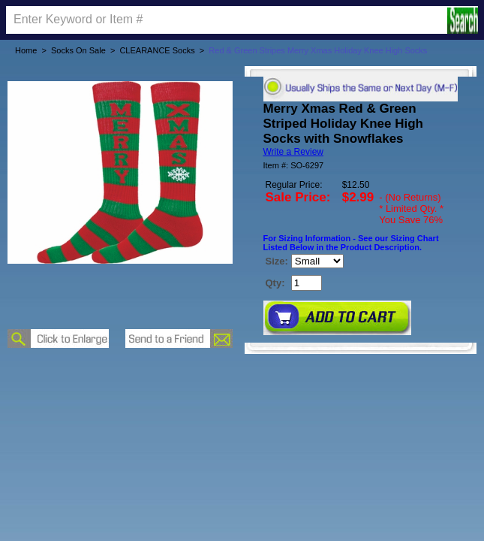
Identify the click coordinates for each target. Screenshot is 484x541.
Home (26, 50)
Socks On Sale (78, 50)
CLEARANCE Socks (156, 50)
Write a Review (293, 152)
